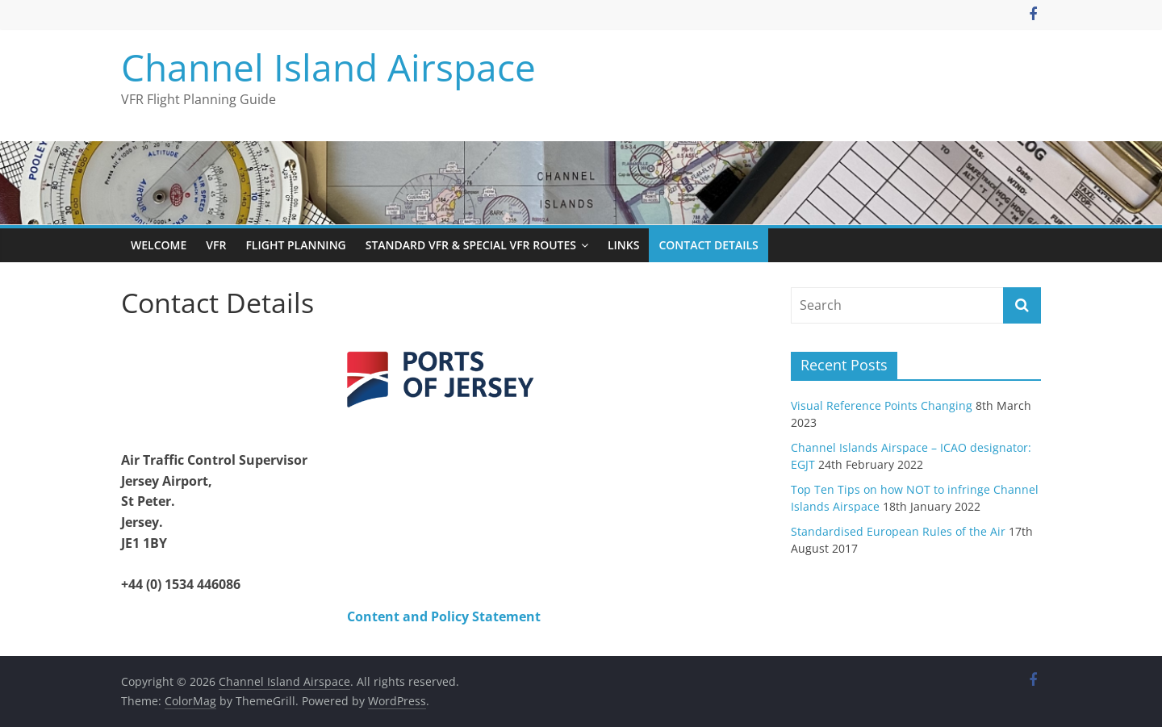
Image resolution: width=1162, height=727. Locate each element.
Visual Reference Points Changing (881, 405)
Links (623, 245)
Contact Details (708, 245)
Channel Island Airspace (328, 67)
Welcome (158, 245)
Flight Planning (295, 245)
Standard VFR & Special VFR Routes (471, 245)
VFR (216, 245)
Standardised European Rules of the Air (898, 531)
